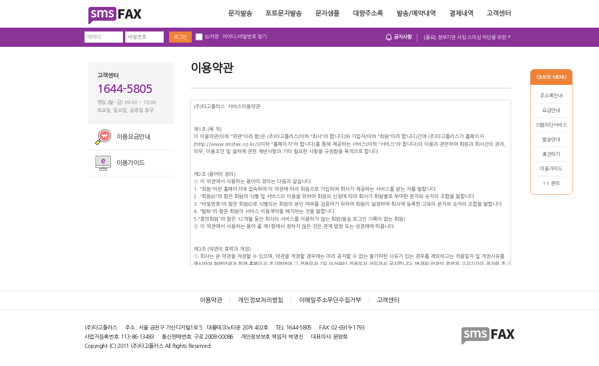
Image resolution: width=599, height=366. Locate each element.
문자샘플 (327, 13)
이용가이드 (551, 168)
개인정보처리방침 (260, 300)
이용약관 (211, 300)
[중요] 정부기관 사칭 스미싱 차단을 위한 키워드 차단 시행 (482, 37)
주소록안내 (551, 95)
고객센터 (499, 13)
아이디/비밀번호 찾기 (244, 36)
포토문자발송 (283, 13)
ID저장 (212, 36)
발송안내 (551, 139)
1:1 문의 (551, 183)
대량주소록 (368, 13)
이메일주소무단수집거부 (330, 300)
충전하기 (551, 154)
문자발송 (240, 13)
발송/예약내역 (416, 13)
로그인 (180, 37)
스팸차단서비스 (551, 125)
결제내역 (461, 13)
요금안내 (551, 110)
